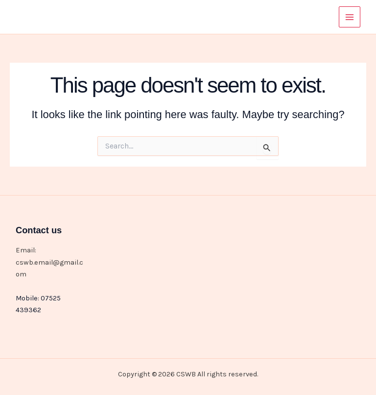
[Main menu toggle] (349, 17)
